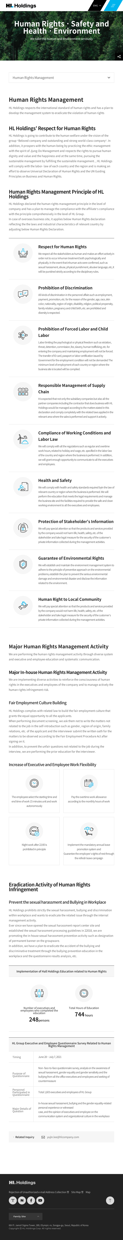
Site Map (76, 1192)
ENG (97, 5)
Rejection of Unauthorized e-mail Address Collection (37, 1192)
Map (88, 1192)
